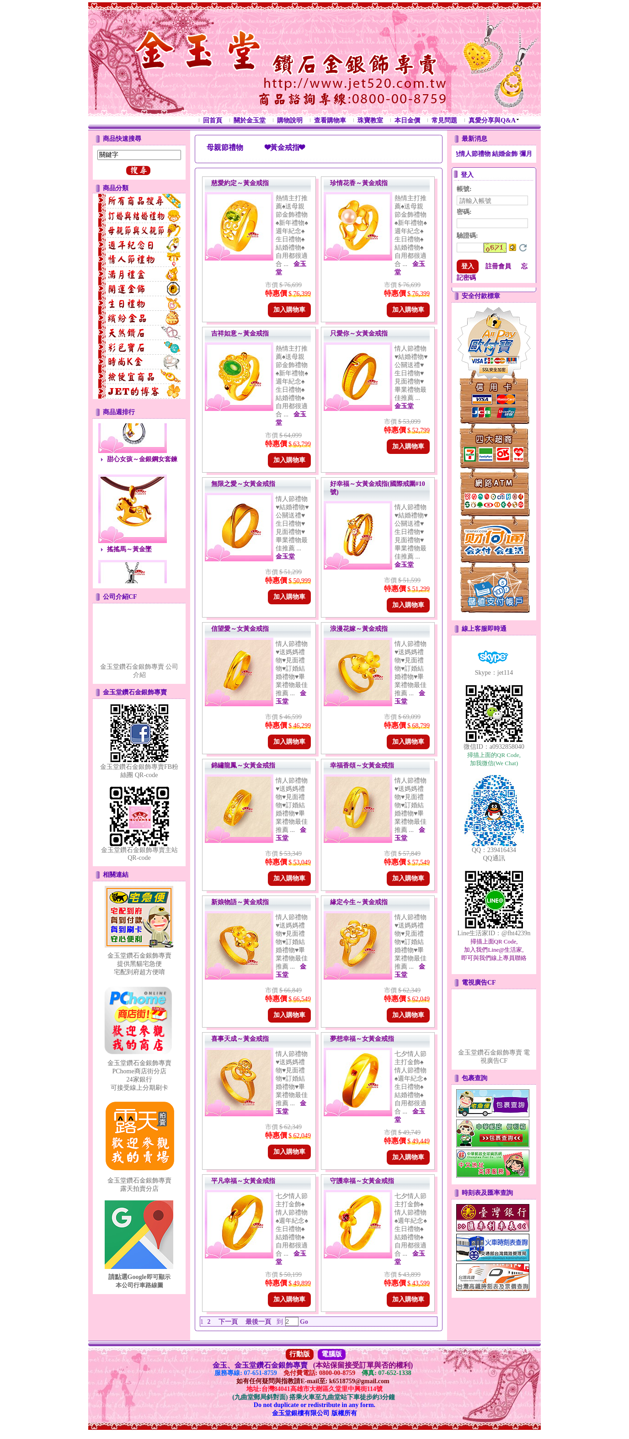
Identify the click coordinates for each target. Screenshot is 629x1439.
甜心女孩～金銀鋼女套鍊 (142, 462)
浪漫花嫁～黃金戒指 (359, 628)
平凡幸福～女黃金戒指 (243, 1181)
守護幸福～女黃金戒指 (362, 1181)
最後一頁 (258, 1321)
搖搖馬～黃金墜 (129, 552)
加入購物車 (289, 309)
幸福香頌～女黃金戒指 (362, 765)
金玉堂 (404, 406)
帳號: (464, 189)
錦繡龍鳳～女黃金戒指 (243, 765)
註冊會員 (498, 266)
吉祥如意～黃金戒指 (240, 333)
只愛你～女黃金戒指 (359, 333)
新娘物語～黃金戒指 (240, 902)
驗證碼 (467, 235)
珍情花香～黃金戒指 (359, 183)
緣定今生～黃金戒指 (359, 902)
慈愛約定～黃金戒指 (240, 183)
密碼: (464, 211)
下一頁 (228, 1321)
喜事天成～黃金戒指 (240, 1038)
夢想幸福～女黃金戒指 (362, 1038)
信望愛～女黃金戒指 (240, 628)
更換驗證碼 (523, 248)
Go (303, 1321)
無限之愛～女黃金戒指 (243, 483)
